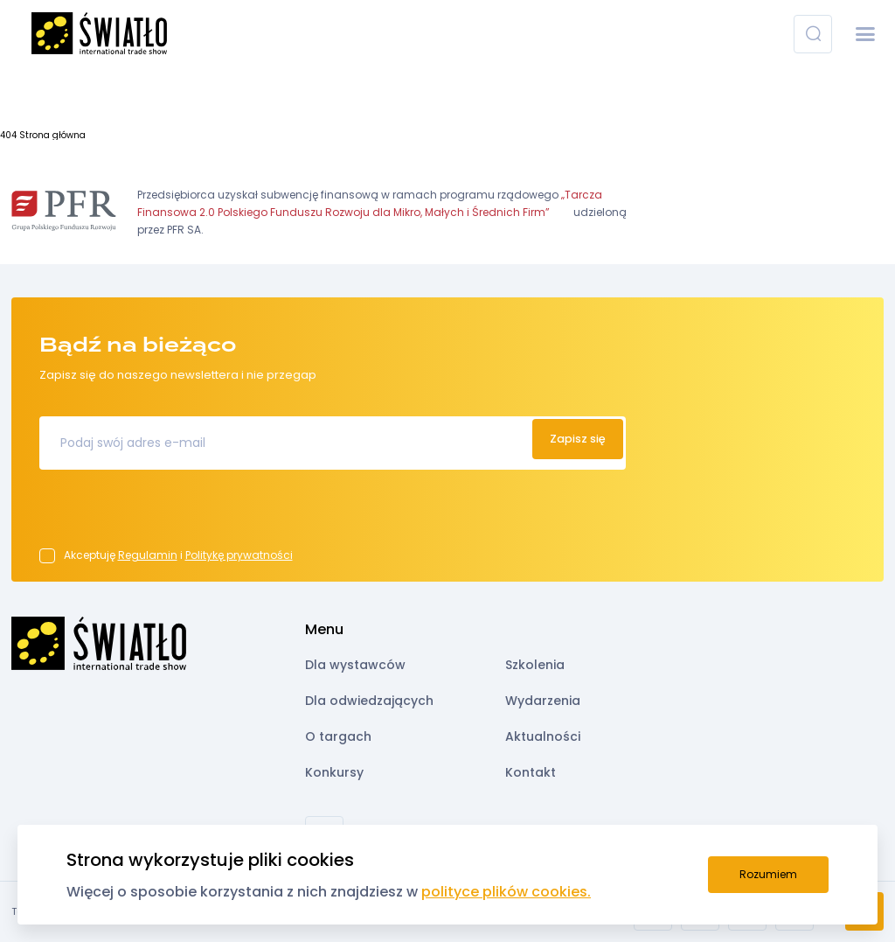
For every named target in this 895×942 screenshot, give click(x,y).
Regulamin (147, 555)
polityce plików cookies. (506, 892)
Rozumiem (768, 874)
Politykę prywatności (239, 555)
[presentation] (172, 514)
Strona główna (52, 135)
